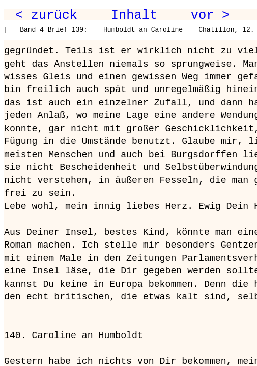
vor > (210, 15)
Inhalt (134, 15)
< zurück (46, 15)
